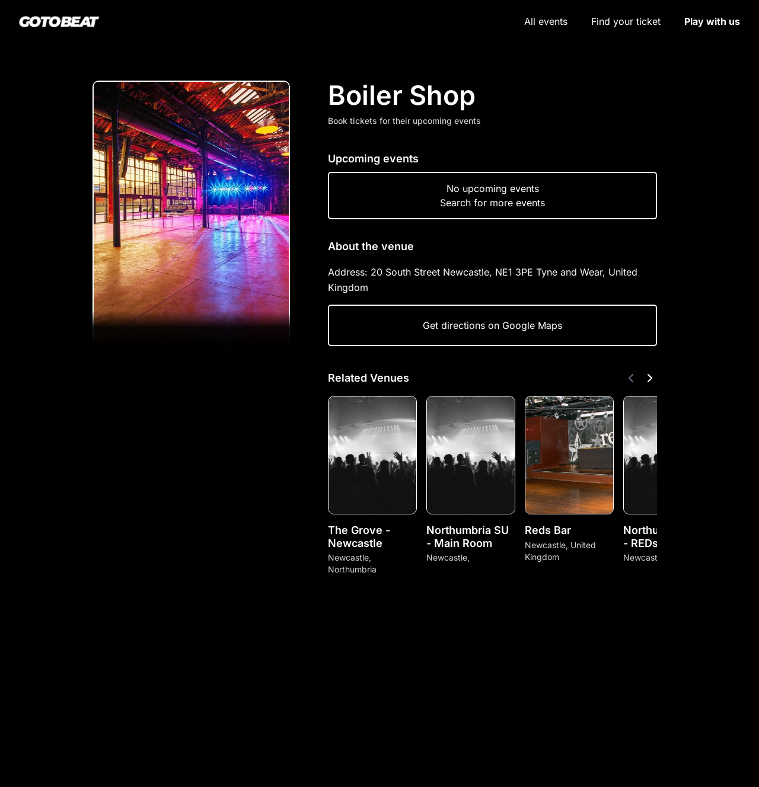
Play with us (712, 21)
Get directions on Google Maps (492, 325)
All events (545, 21)
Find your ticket (626, 21)
